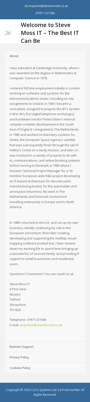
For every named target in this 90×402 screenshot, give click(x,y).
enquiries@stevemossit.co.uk (48, 6)
